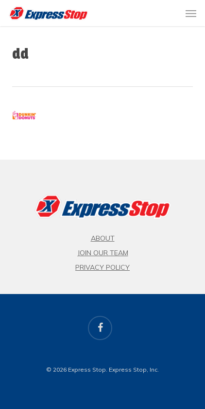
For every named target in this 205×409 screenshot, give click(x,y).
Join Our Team (102, 252)
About (103, 238)
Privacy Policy (102, 267)
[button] (191, 13)
